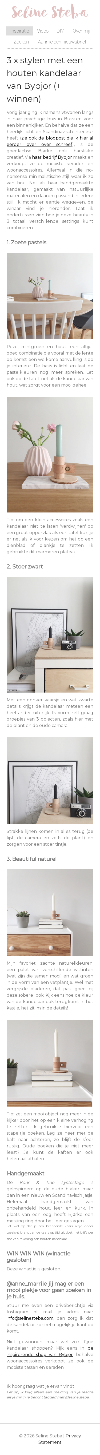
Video (43, 31)
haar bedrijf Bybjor (52, 157)
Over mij (81, 31)
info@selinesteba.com (30, 1318)
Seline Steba (50, 14)
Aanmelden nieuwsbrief (62, 42)
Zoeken (21, 42)
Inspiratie (19, 31)
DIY (60, 31)
